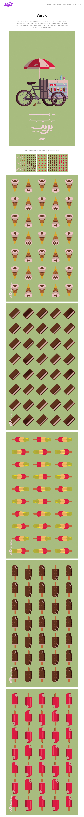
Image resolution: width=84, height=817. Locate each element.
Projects (49, 4)
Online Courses (57, 4)
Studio (74, 4)
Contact (69, 4)
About (63, 4)
